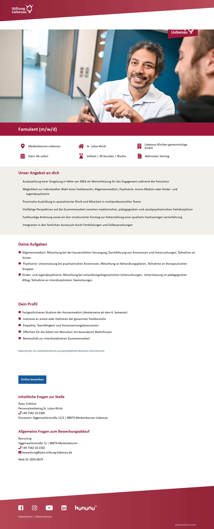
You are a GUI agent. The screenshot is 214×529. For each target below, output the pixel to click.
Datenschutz (44, 516)
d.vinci (192, 524)
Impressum (25, 516)
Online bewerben (32, 379)
